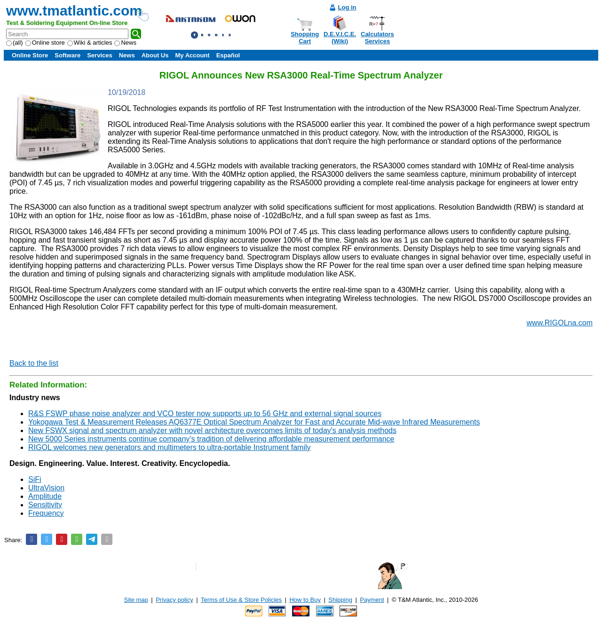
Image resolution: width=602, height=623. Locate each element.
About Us (155, 55)
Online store (45, 42)
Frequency (46, 513)
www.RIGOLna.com (560, 323)
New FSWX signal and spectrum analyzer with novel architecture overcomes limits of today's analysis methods (212, 430)
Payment (372, 599)
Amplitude (45, 496)
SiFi (34, 479)
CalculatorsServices (377, 38)
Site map (136, 599)
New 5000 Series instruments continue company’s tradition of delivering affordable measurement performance (211, 439)
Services (99, 55)
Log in (347, 7)
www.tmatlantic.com (74, 10)
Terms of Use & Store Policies (241, 599)
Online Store (30, 55)
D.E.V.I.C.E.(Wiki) (340, 38)
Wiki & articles (89, 42)
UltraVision (46, 488)
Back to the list (33, 363)
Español (228, 55)
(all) (14, 42)
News (125, 42)
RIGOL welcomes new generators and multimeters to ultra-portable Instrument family (169, 447)
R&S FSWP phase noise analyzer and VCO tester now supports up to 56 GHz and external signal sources (204, 414)
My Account (192, 55)
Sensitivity (45, 505)
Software (67, 55)
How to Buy (304, 599)
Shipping (340, 599)
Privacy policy (174, 599)
